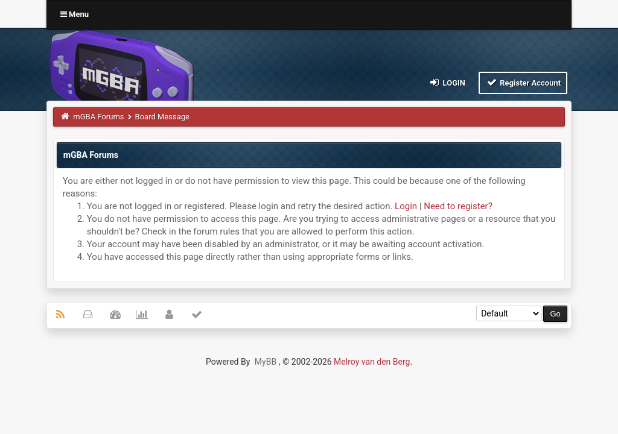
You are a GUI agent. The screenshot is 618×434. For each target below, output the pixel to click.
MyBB (265, 361)
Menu (74, 14)
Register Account (523, 82)
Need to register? (458, 206)
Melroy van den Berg (372, 361)
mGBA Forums (98, 116)
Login (446, 82)
